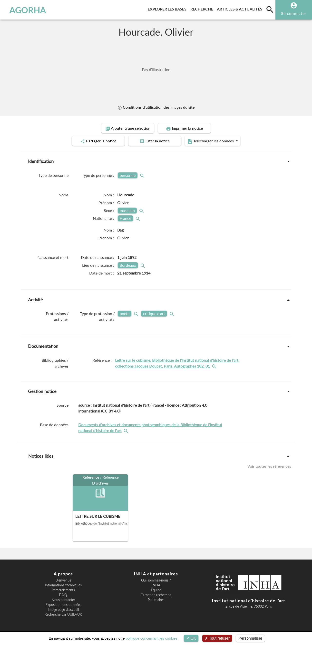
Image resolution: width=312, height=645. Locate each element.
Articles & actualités (240, 8)
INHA (156, 585)
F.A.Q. (63, 595)
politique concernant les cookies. (152, 638)
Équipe (156, 590)
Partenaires (156, 600)
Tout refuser (217, 638)
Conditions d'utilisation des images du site (156, 107)
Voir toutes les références (269, 466)
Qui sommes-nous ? (156, 580)
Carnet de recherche (156, 595)
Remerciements (63, 590)
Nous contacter (63, 600)
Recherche (202, 8)
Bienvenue (63, 580)
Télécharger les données (211, 141)
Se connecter (293, 13)
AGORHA (27, 10)
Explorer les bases (168, 8)
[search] (269, 9)
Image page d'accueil (63, 609)
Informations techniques (63, 585)
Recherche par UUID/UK (63, 614)
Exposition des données (63, 604)
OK (191, 638)
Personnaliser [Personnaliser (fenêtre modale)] (250, 638)
